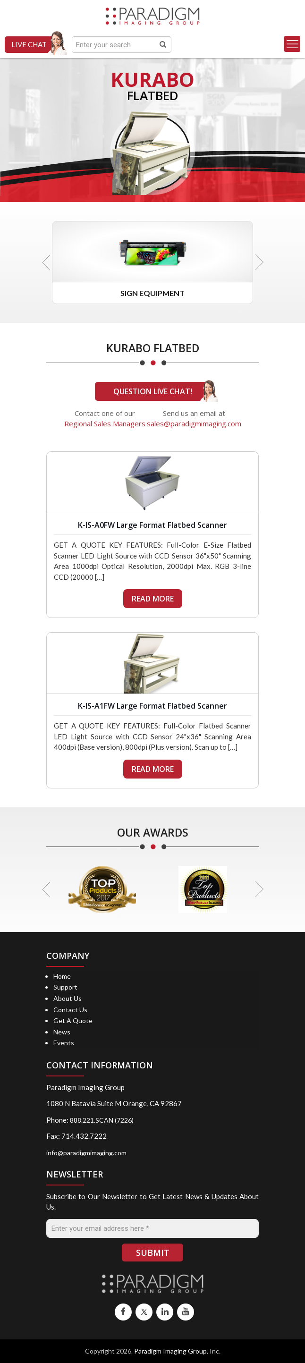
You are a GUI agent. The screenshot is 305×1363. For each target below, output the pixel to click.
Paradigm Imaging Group (170, 1351)
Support (65, 987)
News (61, 1032)
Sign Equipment (152, 292)
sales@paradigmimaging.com (194, 423)
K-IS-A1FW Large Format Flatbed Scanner (152, 706)
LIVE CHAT (29, 44)
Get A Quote (73, 1020)
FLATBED (152, 95)
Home (62, 976)
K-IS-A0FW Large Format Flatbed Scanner (152, 525)
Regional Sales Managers (104, 423)
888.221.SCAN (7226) (102, 1120)
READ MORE (153, 598)
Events (63, 1043)
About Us (67, 998)
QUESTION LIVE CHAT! (152, 391)
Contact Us (70, 1010)
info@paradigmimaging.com (86, 1153)
